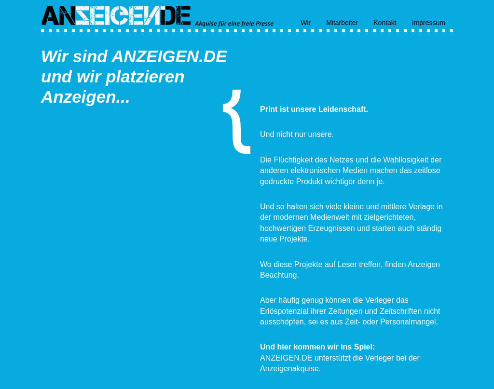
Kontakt (384, 22)
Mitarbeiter (342, 22)
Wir (306, 22)
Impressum (428, 22)
